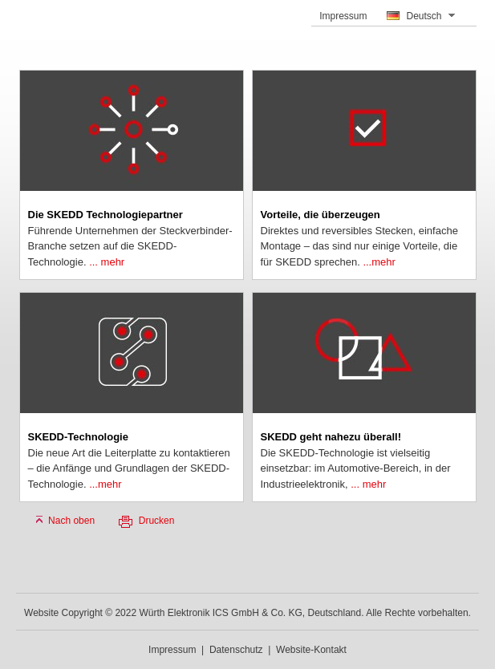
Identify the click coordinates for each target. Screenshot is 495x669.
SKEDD (47, 28)
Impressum (343, 16)
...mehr (379, 262)
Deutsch (423, 16)
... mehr (106, 262)
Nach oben (71, 520)
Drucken (157, 520)
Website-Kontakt (311, 649)
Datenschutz (236, 649)
